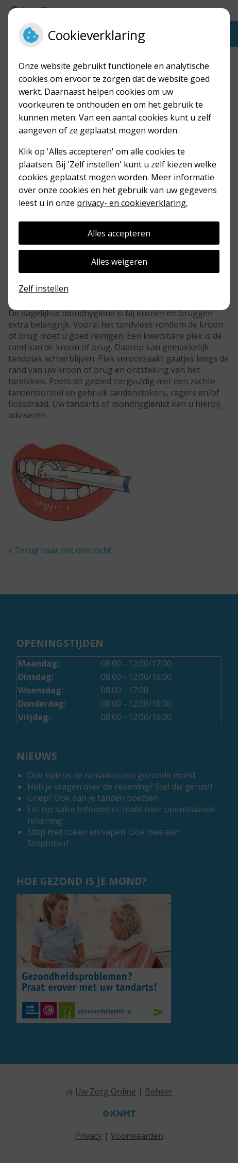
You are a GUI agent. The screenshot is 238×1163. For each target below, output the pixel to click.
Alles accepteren (119, 233)
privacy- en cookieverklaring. (132, 203)
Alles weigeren (119, 261)
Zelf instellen (44, 288)
